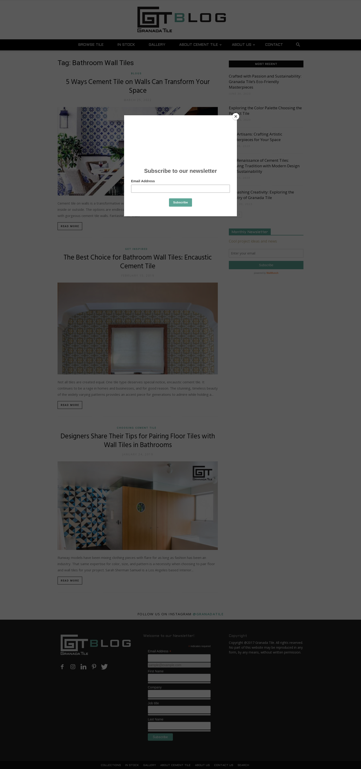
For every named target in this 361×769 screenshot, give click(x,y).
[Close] (235, 116)
